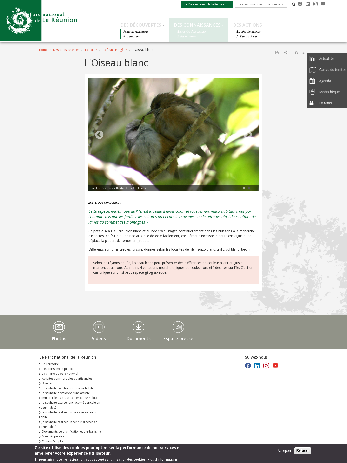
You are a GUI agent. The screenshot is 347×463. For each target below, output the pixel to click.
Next (248, 135)
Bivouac (47, 383)
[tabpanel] (173, 135)
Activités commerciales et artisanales (67, 378)
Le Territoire (50, 364)
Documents (139, 338)
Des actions (247, 25)
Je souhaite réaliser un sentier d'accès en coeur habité (68, 424)
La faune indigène (115, 50)
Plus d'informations (162, 460)
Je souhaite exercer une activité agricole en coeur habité (69, 405)
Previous (99, 135)
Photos (59, 338)
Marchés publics (53, 436)
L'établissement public (57, 369)
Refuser (302, 451)
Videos (99, 338)
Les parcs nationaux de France (259, 4)
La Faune (91, 50)
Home (43, 50)
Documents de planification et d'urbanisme (71, 431)
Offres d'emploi (53, 441)
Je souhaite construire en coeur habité (68, 388)
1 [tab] (244, 188)
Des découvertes (140, 25)
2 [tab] (249, 188)
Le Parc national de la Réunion (205, 4)
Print (276, 52)
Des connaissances (197, 25)
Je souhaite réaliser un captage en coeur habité (68, 414)
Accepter (284, 451)
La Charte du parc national (60, 374)
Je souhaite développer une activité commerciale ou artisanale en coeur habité (68, 395)
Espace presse (178, 338)
